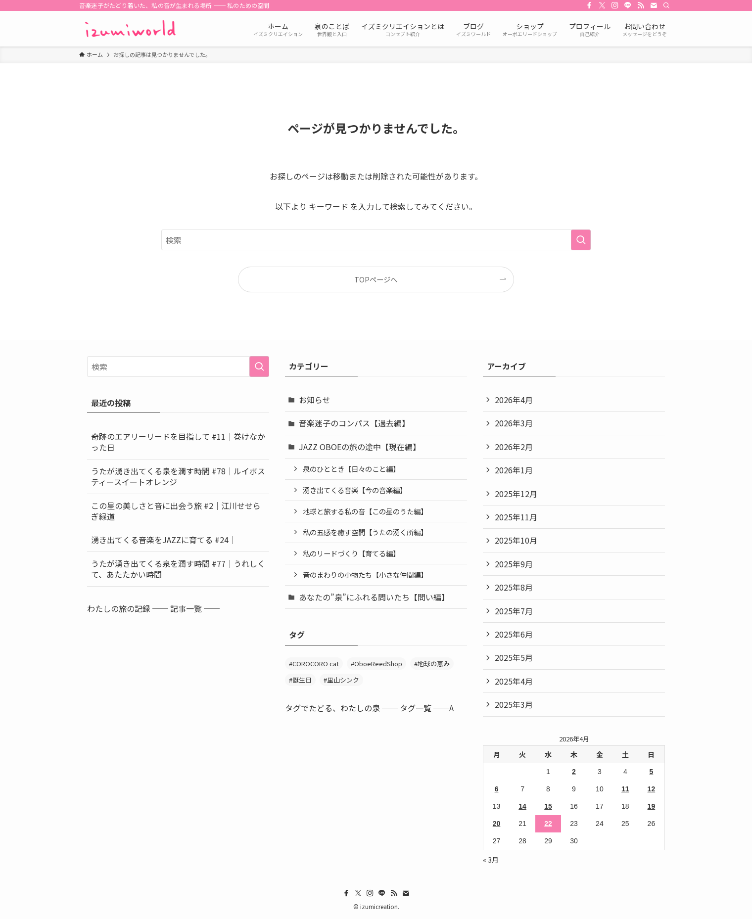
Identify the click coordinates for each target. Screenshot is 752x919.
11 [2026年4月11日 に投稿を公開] (625, 789)
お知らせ (314, 400)
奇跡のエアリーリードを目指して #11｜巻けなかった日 (178, 441)
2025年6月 (514, 634)
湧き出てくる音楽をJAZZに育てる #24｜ (163, 540)
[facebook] (589, 5)
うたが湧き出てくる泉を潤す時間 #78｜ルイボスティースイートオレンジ (178, 476)
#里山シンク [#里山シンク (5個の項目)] (341, 680)
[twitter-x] (602, 5)
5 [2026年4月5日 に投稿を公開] (652, 772)
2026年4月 (514, 400)
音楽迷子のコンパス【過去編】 (354, 423)
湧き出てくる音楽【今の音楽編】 (355, 490)
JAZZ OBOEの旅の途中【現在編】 (360, 447)
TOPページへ (375, 279)
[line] (627, 5)
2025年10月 (516, 540)
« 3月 (491, 860)
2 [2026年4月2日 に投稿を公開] (574, 772)
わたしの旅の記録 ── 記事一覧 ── (153, 608)
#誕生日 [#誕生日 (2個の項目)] (300, 680)
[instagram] (615, 5)
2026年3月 (514, 423)
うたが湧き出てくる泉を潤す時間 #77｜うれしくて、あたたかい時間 (178, 568)
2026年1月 (514, 470)
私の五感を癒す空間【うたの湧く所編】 (365, 532)
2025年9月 (514, 564)
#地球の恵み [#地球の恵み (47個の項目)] (432, 663)
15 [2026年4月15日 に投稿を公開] (548, 806)
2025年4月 (514, 681)
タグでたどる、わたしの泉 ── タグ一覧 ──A (369, 708)
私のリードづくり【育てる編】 (351, 553)
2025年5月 (514, 657)
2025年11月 (516, 517)
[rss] (640, 5)
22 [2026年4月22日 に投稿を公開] (548, 823)
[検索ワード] (376, 240)
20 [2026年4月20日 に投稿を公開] (497, 823)
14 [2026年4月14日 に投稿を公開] (522, 806)
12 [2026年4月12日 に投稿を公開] (652, 789)
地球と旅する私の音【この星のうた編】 (365, 511)
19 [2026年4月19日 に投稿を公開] (652, 806)
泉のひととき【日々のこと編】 (351, 468)
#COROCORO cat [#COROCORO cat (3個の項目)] (314, 663)
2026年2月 (514, 447)
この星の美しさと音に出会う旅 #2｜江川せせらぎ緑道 (176, 511)
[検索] (666, 5)
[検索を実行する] (581, 240)
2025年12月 (516, 494)
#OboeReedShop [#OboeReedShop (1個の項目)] (376, 663)
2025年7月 (514, 611)
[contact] (653, 5)
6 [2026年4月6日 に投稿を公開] (497, 789)
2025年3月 (514, 704)
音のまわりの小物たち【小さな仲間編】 (365, 574)
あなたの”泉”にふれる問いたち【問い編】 (374, 597)
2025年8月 (514, 587)
